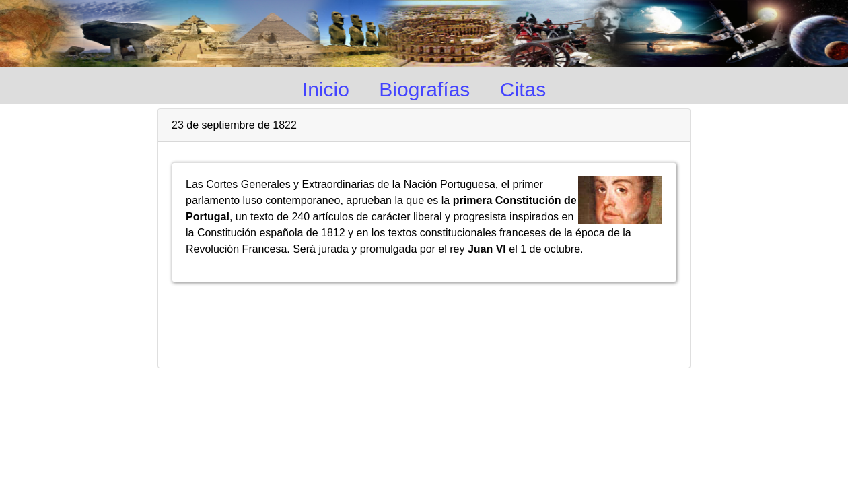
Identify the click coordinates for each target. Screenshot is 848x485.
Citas (523, 89)
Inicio (325, 89)
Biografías (424, 89)
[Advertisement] (424, 319)
